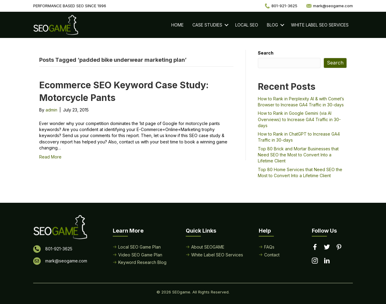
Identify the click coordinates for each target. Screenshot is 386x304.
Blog (272, 24)
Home (177, 24)
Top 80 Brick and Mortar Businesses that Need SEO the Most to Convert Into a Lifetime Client (298, 155)
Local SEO (246, 24)
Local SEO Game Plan (139, 246)
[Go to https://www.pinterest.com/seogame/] (339, 247)
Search (266, 52)
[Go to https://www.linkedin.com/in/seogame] (327, 261)
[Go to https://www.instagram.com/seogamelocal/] (315, 261)
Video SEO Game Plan (140, 254)
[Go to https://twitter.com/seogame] (327, 247)
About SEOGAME (207, 246)
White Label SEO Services (320, 24)
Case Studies (207, 24)
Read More (50, 156)
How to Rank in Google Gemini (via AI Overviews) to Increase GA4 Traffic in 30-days (299, 119)
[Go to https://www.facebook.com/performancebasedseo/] (315, 247)
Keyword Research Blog (142, 262)
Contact (272, 254)
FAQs (269, 246)
